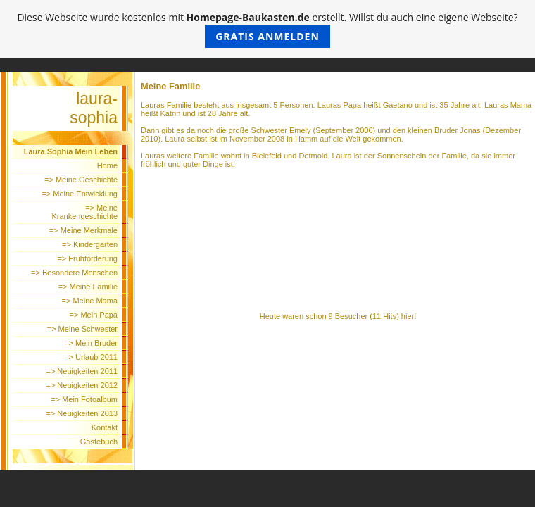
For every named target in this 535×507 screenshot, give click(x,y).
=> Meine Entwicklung (80, 193)
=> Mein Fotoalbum (84, 399)
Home (107, 165)
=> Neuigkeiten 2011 (82, 371)
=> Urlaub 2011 (91, 357)
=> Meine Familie (88, 286)
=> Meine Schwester (82, 329)
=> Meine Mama (90, 300)
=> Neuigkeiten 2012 (82, 385)
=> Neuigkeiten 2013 (82, 413)
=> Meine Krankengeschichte (84, 212)
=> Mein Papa (94, 315)
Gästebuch (99, 441)
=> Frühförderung (87, 258)
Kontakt (105, 427)
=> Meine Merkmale (83, 230)
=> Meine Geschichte (81, 179)
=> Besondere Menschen (74, 272)
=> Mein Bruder (91, 343)
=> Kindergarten (90, 244)
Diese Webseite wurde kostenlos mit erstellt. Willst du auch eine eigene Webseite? (267, 29)
